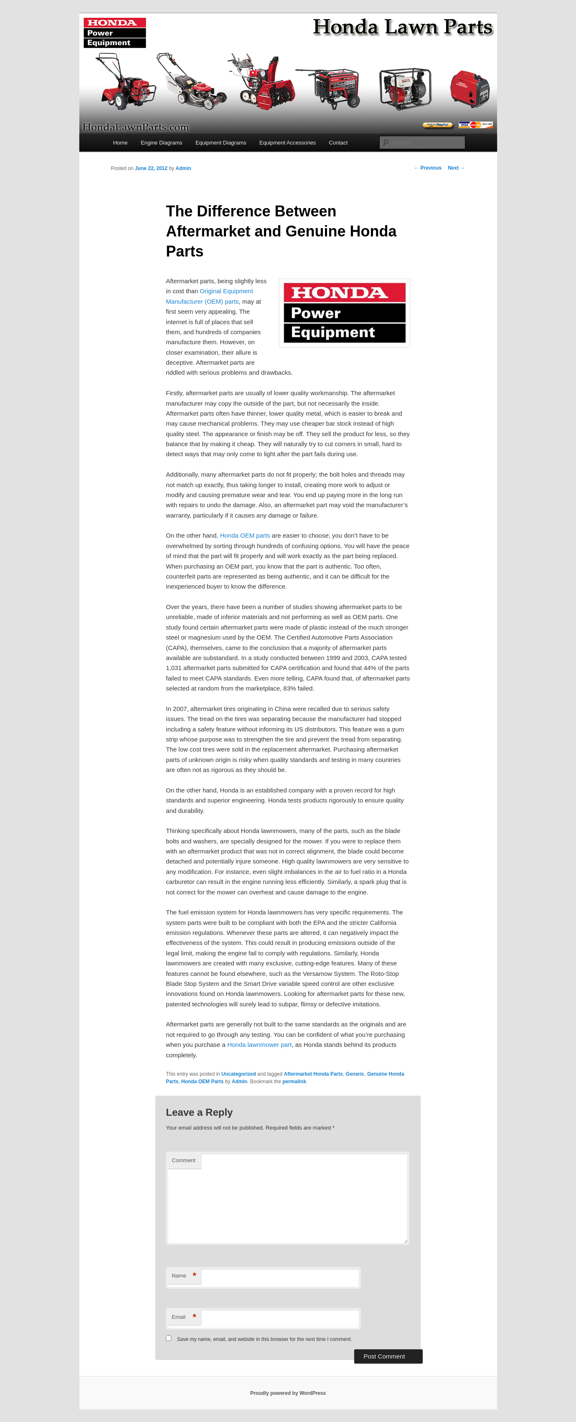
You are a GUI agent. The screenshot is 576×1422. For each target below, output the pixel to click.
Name (184, 1276)
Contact (338, 143)
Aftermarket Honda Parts (313, 1074)
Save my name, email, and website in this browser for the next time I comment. (264, 1339)
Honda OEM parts (245, 535)
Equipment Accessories (287, 143)
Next (456, 168)
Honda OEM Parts (202, 1081)
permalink (294, 1081)
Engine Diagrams (162, 143)
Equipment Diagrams (220, 143)
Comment (183, 1160)
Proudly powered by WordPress (288, 1393)
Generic (355, 1074)
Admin (183, 168)
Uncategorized (238, 1074)
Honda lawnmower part (259, 1044)
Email (184, 1317)
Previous (428, 168)
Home (120, 143)
